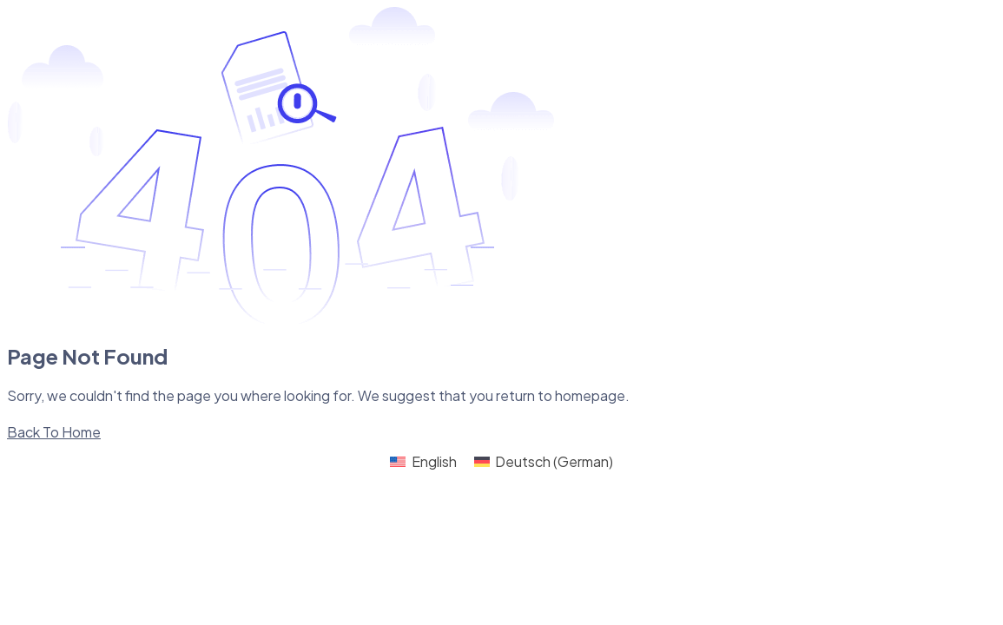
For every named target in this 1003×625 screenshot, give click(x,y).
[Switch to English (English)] (423, 462)
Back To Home (54, 432)
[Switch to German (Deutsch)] (543, 462)
